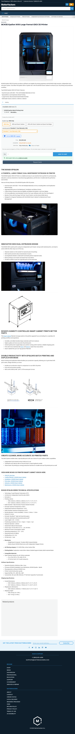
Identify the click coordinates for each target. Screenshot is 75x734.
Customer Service (28, 1)
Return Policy (12, 706)
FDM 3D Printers (26, 16)
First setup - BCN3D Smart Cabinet (14, 481)
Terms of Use (11, 711)
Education (10, 677)
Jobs (8, 704)
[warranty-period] (20, 131)
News (9, 670)
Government (11, 682)
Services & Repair (13, 684)
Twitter (32, 647)
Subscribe (66, 643)
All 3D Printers (5, 16)
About (9, 692)
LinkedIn (39, 647)
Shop (8, 667)
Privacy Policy (12, 709)
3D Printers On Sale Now (57, 16)
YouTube (45, 647)
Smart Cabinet (7, 336)
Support (10, 679)
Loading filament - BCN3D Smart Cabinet (15, 477)
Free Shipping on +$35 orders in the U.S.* (11, 1)
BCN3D (3, 22)
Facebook (29, 647)
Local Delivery (12, 699)
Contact (10, 694)
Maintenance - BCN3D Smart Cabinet (14, 485)
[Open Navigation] (4, 13)
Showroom (11, 672)
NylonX (28, 346)
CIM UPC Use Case (10, 475)
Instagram (35, 647)
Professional (11, 675)
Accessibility (11, 713)
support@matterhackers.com (37, 660)
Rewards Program (13, 702)
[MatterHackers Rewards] (5, 136)
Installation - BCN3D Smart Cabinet (14, 479)
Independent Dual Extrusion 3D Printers (40, 16)
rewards (18, 136)
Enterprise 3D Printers (15, 16)
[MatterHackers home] (37, 721)
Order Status (11, 697)
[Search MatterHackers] (72, 8)
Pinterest (42, 647)
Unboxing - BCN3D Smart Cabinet (13, 483)
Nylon (22, 346)
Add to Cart (62, 154)
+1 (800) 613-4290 (37, 1)
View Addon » (13, 112)
